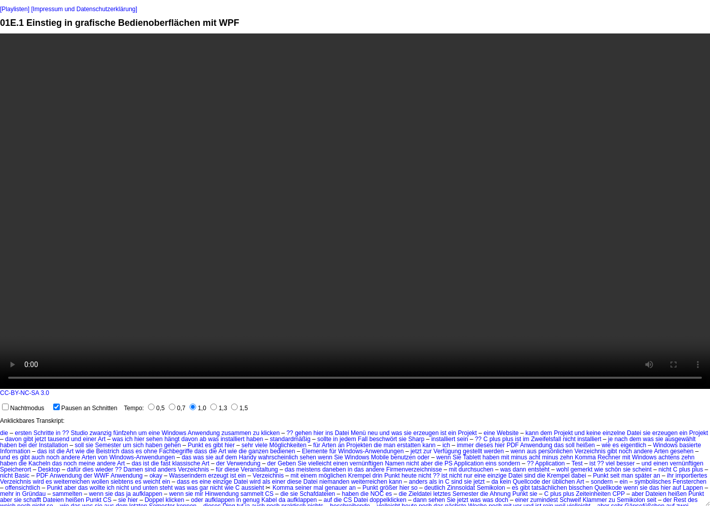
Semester (108, 445)
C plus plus (498, 439)
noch (625, 451)
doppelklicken (387, 499)
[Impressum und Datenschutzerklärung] (84, 9)
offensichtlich (22, 487)
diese (232, 469)
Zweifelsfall (546, 439)
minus (519, 457)
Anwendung (203, 433)
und (385, 433)
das (559, 445)
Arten (329, 445)
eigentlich (634, 445)
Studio (79, 433)
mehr (7, 493)
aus (531, 451)
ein (452, 433)
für (316, 445)
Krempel (359, 475)
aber (427, 463)
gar (204, 487)
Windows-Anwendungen (370, 451)
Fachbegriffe (176, 451)
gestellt (472, 451)
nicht (569, 439)
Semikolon (491, 487)
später (643, 475)
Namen (394, 463)
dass (127, 451)
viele (261, 445)
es (208, 445)
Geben (287, 463)
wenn (517, 451)
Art (101, 439)
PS (448, 463)
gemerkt (581, 469)
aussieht (252, 487)
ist (443, 433)
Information (15, 451)
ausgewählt (680, 439)
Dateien (656, 493)
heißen (585, 445)
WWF (101, 475)
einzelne (614, 433)
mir (199, 493)
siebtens (121, 481)
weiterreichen (72, 481)
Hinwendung (222, 493)
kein (505, 481)
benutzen (403, 457)
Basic (22, 475)
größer (388, 487)
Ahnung (500, 493)
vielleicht (319, 463)
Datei (342, 433)
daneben (334, 469)
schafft (32, 499)
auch (38, 457)
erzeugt (218, 475)
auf (219, 457)
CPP (618, 493)
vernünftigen (366, 463)
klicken (270, 433)
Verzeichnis (590, 451)
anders (167, 469)
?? (65, 433)
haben (254, 439)
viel (610, 463)
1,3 (218, 408)
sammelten (67, 493)
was (396, 433)
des (692, 499)
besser (625, 463)
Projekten (359, 445)
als (266, 481)
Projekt (467, 433)
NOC (377, 493)
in (58, 433)
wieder (104, 469)
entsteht (539, 469)
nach (621, 439)
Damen (133, 469)
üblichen (563, 481)
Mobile (380, 457)
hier (319, 433)
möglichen (333, 475)
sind (150, 469)
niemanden (334, 481)
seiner (303, 487)
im (526, 439)
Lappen (693, 487)
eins (491, 463)
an (341, 445)
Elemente (315, 451)
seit (615, 475)
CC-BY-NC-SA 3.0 (24, 392)
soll (79, 445)
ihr (670, 475)
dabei (578, 475)
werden (494, 451)
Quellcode (526, 481)
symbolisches (652, 481)
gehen (303, 433)
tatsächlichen (549, 487)
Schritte (43, 433)
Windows (174, 433)
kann (532, 433)
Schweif (570, 499)
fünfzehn (125, 433)
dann (520, 469)
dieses (484, 445)
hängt (171, 439)
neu (372, 433)
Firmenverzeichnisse (414, 469)
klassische (186, 463)
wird (38, 481)
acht (535, 457)
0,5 (156, 408)
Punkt (195, 445)
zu (256, 433)
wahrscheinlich (278, 457)
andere (642, 451)
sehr (247, 445)
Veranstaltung (259, 469)
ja (128, 493)
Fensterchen (689, 481)
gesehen (681, 451)
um (142, 433)
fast (165, 463)
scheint (642, 469)
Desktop (49, 469)
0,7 (177, 408)
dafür (74, 469)
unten (150, 487)
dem (546, 433)
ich (128, 439)
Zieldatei (419, 493)
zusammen (236, 433)
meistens (308, 469)
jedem (348, 439)
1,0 (198, 408)
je (610, 439)
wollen (100, 481)
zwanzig (100, 433)
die (4, 433)
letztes (442, 493)
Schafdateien (317, 493)
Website (507, 433)
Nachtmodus (23, 408)
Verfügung (447, 451)
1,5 (239, 408)
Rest (680, 499)
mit (505, 457)
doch (501, 499)
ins (329, 433)
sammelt (251, 493)
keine (593, 433)
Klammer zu (599, 499)
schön (613, 469)
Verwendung (243, 463)
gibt (28, 439)
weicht (151, 481)
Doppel (154, 499)
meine (87, 463)
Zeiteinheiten (593, 493)
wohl (562, 469)
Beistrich (108, 451)
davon (13, 439)
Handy (247, 457)
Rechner (608, 457)
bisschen (580, 487)
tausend (58, 439)
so (414, 487)
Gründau (34, 493)
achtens (669, 457)
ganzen (258, 451)
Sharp (416, 439)
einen (340, 463)
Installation (53, 445)
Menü (358, 433)
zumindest (544, 499)
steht (166, 487)
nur (468, 475)
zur (427, 451)
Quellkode (608, 487)
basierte (690, 445)
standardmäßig (290, 439)
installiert (232, 439)
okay (156, 475)
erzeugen (426, 433)
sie (408, 433)
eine (154, 433)
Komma (585, 457)
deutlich (434, 487)
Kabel (269, 499)
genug (251, 499)
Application (469, 463)
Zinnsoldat (461, 487)
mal (318, 487)
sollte (324, 439)
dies (88, 469)
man (389, 445)
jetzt (40, 439)
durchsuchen (476, 469)
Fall (362, 439)
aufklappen (148, 493)
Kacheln (39, 463)
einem (309, 475)
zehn (566, 457)
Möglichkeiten (287, 445)
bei (23, 445)
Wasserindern (188, 475)
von (102, 457)
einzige (497, 475)
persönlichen (555, 451)
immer (465, 445)
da (495, 481)
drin (377, 475)
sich (138, 445)
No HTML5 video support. (355, 211)
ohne (151, 451)
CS (269, 493)
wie (606, 445)
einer (90, 439)
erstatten (409, 445)
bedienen (282, 451)
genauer (336, 487)
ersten (23, 433)
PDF (513, 445)
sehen (154, 439)
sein (462, 439)
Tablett (471, 457)
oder (424, 457)
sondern (509, 463)
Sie (338, 457)
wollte (97, 487)
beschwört (383, 439)
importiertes (691, 475)
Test (577, 463)
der (32, 445)
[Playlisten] (14, 9)
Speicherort (15, 469)
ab (203, 439)
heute (409, 475)
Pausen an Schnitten (85, 408)
